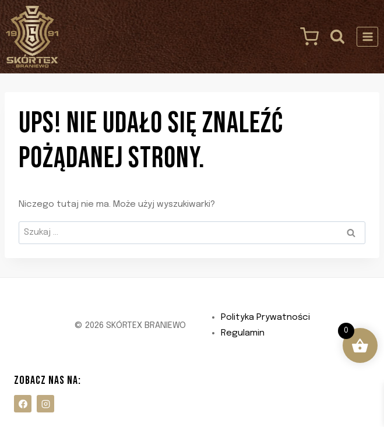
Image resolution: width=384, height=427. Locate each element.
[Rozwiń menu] (367, 36)
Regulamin (243, 333)
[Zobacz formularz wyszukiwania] (338, 36)
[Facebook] (22, 403)
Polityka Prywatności (265, 317)
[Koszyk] (306, 36)
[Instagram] (45, 403)
